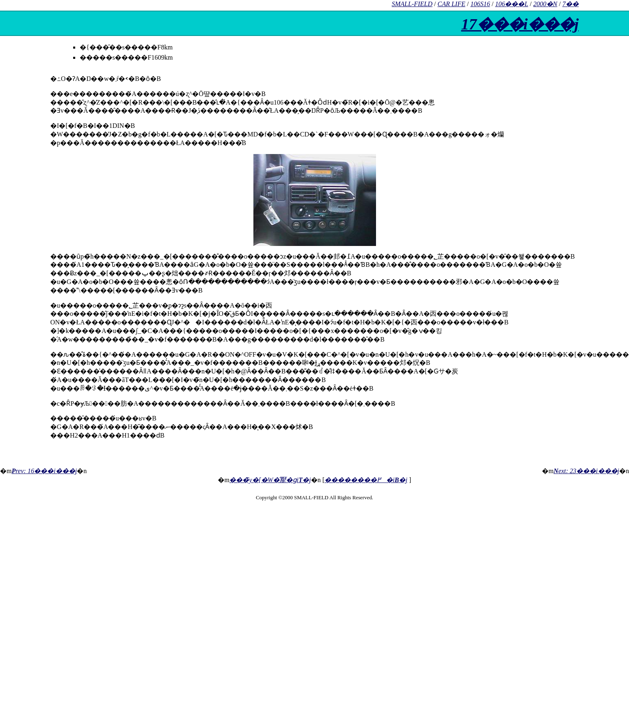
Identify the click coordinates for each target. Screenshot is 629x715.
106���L (511, 3)
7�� (570, 3)
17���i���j (520, 24)
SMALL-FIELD (412, 3)
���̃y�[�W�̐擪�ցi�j (270, 479)
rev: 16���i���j (44, 470)
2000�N (545, 3)
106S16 (480, 3)
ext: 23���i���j (586, 470)
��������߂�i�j (366, 479)
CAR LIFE (452, 3)
